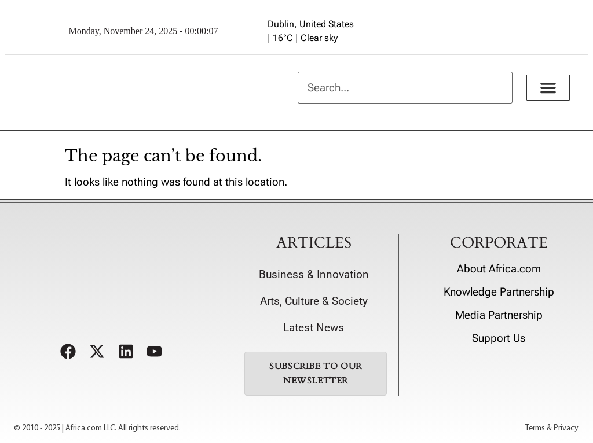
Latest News (313, 328)
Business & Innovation (314, 274)
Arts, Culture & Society (314, 301)
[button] (548, 88)
